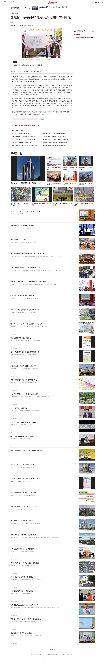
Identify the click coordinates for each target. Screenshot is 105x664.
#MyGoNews (16, 120)
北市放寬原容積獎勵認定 (19, 409)
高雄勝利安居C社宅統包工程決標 (22, 522)
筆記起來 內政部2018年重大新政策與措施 (23, 140)
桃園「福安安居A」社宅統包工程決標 (23, 508)
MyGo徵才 (44, 655)
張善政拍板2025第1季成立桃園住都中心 (24, 606)
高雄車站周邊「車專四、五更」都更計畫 (24, 564)
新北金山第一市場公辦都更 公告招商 (23, 367)
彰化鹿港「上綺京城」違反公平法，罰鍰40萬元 (27, 325)
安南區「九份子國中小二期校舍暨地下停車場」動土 (28, 283)
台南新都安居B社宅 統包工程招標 (22, 226)
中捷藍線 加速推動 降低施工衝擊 (21, 592)
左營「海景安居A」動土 (18, 240)
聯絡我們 (33, 655)
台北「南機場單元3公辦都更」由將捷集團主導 (26, 451)
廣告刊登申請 (62, 655)
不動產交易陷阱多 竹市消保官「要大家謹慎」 (26, 620)
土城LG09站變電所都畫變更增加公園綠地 (24, 311)
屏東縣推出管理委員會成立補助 (21, 634)
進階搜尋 (12, 2)
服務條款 (50, 655)
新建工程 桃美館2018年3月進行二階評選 (53, 7)
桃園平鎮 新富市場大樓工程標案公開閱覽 (54, 134)
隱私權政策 (55, 655)
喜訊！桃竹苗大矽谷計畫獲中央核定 (22, 437)
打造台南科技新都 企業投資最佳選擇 (23, 536)
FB (19, 72)
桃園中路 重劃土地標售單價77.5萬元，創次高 (55, 146)
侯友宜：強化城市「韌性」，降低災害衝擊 (25, 212)
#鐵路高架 (41, 120)
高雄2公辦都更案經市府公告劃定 (21, 578)
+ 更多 (92, 32)
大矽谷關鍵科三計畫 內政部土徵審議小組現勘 (26, 269)
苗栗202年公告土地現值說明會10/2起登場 (25, 479)
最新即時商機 (77, 35)
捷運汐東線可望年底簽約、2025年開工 (23, 423)
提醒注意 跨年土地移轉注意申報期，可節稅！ (55, 137)
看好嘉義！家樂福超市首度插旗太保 (22, 550)
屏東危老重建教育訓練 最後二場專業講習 (24, 353)
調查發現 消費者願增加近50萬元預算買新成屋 (55, 140)
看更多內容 (52, 650)
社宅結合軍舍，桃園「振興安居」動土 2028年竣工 (28, 254)
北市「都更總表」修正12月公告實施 (23, 494)
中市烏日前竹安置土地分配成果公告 (22, 297)
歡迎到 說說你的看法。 (27, 126)
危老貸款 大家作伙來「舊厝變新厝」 (22, 143)
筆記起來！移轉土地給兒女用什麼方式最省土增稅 (56, 143)
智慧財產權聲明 (70, 655)
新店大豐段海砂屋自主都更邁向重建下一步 (26, 184)
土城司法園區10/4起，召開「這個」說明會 (25, 395)
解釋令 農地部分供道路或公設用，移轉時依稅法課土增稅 (27, 146)
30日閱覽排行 (79, 32)
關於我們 (39, 655)
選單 (5, 2)
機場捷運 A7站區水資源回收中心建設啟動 (23, 137)
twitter (33, 72)
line (26, 72)
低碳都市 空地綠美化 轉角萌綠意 (21, 134)
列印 (39, 72)
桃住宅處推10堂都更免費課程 (20, 339)
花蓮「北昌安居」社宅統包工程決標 (22, 465)
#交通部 (22, 120)
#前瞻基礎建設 (29, 120)
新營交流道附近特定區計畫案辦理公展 (23, 381)
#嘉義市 (36, 120)
